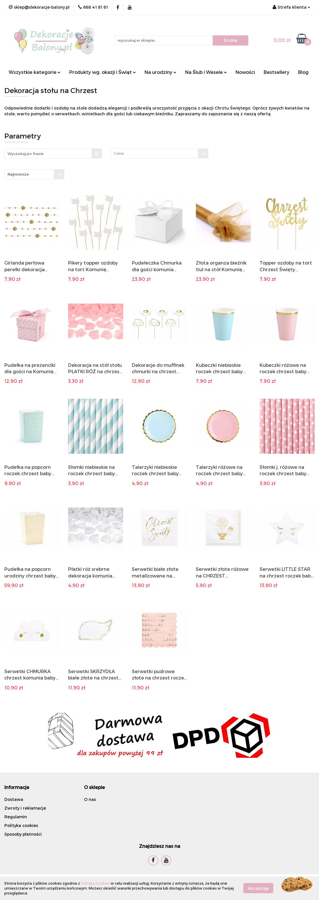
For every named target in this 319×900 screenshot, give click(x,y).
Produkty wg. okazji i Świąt (102, 72)
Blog (303, 72)
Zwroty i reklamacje (25, 808)
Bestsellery (276, 72)
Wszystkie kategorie (35, 72)
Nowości (245, 72)
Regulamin (15, 816)
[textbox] (154, 153)
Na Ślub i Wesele (206, 72)
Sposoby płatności (23, 834)
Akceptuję (258, 888)
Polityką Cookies (95, 883)
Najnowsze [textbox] (18, 174)
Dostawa (13, 799)
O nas (90, 799)
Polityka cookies (21, 825)
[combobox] (159, 153)
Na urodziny (160, 72)
